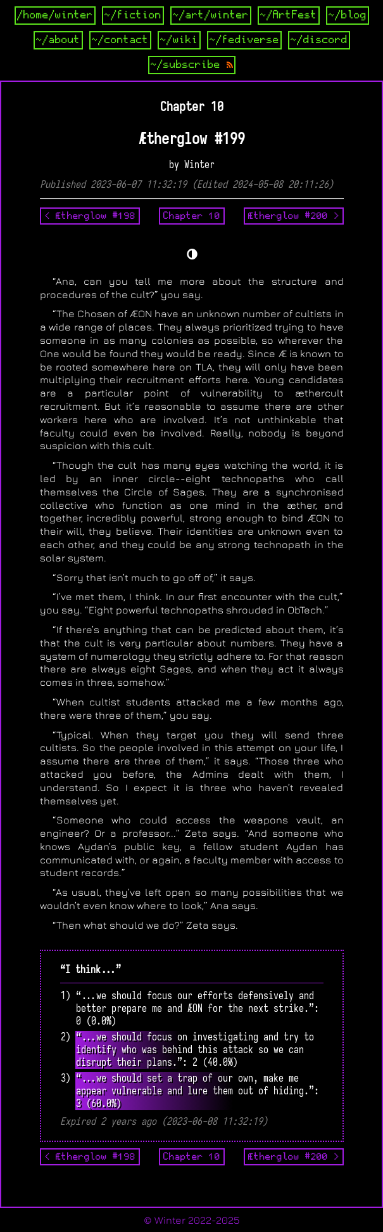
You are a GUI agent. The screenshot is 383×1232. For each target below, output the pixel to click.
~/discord (319, 40)
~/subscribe (192, 64)
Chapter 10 (191, 216)
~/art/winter (211, 15)
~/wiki (179, 40)
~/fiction (132, 15)
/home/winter (55, 15)
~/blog (348, 15)
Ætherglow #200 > (293, 216)
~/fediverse (244, 40)
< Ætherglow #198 (89, 216)
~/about (58, 40)
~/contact (120, 40)
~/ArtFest (288, 15)
